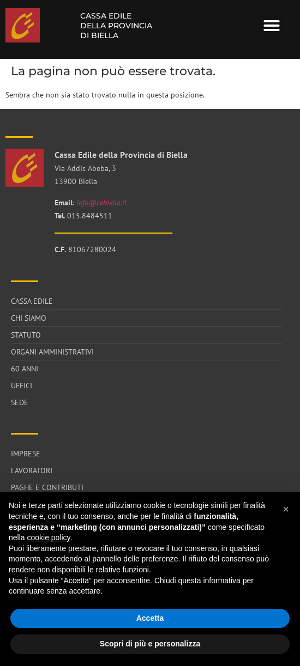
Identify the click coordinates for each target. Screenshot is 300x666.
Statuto (26, 335)
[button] (272, 26)
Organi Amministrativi (52, 352)
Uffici (21, 385)
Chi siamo (28, 318)
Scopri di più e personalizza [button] (150, 643)
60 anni (24, 369)
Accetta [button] (150, 618)
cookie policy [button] (48, 537)
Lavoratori (31, 470)
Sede (19, 402)
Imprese (25, 454)
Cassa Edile (32, 301)
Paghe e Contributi (47, 487)
